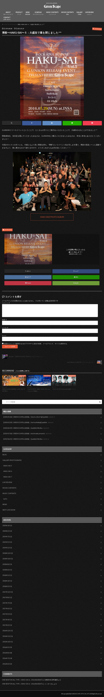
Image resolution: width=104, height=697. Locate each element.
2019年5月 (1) (7, 542)
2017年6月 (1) (7, 608)
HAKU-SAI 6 (7, 471)
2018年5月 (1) (7, 575)
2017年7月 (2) (7, 603)
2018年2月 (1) (7, 586)
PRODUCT (19, 13)
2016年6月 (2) (7, 664)
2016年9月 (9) (7, 647)
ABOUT (8, 13)
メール (5, 327)
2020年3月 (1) (7, 525)
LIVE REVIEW (89, 13)
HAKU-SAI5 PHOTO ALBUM (52, 217)
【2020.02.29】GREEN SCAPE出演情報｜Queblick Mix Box (26, 428)
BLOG (5, 455)
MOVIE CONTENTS (67, 13)
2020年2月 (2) (7, 531)
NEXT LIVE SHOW (9, 510)
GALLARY (79, 13)
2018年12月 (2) (8, 553)
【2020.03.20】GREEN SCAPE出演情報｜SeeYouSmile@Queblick (28, 423)
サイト (4, 335)
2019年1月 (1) (7, 548)
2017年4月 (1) (7, 620)
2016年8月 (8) (7, 653)
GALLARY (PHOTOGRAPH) (12, 460)
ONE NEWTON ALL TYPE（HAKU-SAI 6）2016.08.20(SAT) (22, 680)
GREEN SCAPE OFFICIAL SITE (81, 694)
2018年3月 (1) (7, 581)
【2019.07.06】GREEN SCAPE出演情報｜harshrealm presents (27, 434)
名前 (4, 319)
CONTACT (7, 18)
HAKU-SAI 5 (7, 466)
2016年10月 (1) (8, 642)
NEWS (27, 13)
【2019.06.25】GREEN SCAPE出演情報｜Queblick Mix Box (26, 439)
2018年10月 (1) (8, 559)
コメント (6, 303)
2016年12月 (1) (8, 631)
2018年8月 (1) (7, 564)
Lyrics (5, 499)
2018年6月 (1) (7, 570)
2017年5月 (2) (7, 614)
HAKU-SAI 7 (7, 477)
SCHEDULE (38, 13)
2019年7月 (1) (7, 537)
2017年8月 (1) (7, 597)
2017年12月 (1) (8, 592)
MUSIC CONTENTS (52, 13)
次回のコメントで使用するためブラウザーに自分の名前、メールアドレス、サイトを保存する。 (36, 344)
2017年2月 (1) (7, 625)
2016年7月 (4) (7, 658)
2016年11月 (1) (8, 636)
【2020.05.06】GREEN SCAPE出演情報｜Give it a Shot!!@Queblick (29, 417)
